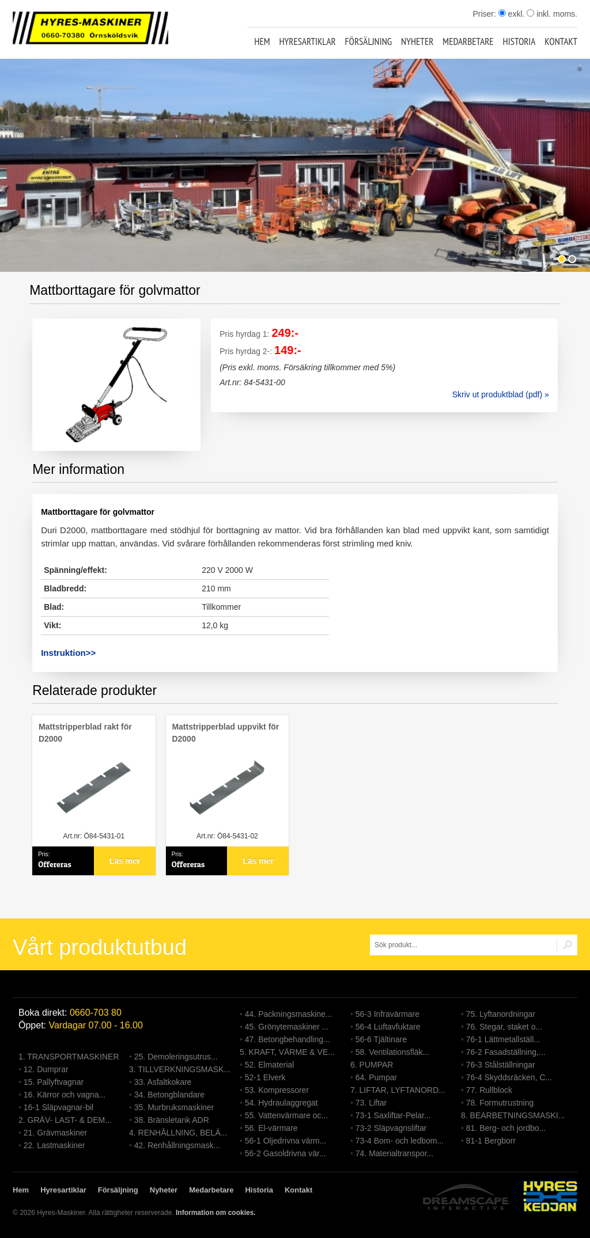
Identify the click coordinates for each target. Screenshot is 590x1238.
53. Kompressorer (277, 1090)
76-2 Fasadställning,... (506, 1052)
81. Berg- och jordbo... (506, 1128)
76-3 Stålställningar (500, 1064)
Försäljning (368, 41)
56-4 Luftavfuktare (388, 1026)
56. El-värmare (271, 1128)
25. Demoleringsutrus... (176, 1056)
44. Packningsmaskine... (288, 1014)
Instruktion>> (68, 653)
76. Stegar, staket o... (504, 1026)
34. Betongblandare (169, 1094)
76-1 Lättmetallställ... (503, 1039)
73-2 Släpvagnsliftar (391, 1128)
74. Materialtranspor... (394, 1153)
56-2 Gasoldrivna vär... (285, 1153)
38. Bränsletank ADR (171, 1120)
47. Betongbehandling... (287, 1039)
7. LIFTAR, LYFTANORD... (397, 1090)
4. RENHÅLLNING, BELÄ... (178, 1132)
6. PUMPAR (371, 1064)
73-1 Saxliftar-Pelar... (393, 1115)
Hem (262, 41)
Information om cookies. (216, 1213)
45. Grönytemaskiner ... (287, 1026)
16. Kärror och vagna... (64, 1094)
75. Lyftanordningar (500, 1014)
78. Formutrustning (500, 1102)
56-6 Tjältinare (381, 1039)
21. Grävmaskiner (55, 1132)
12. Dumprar (46, 1069)
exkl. (511, 13)
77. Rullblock (489, 1090)
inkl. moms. (552, 13)
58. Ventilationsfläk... (392, 1052)
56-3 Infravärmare (387, 1014)
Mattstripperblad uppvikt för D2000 (225, 732)
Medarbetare (467, 41)
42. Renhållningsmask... (177, 1145)
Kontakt (560, 41)
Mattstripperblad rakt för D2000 (85, 732)
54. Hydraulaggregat (281, 1102)
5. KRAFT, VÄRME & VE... (287, 1052)
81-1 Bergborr (491, 1140)
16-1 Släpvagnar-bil (58, 1107)
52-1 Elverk (265, 1077)
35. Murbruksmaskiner (174, 1107)
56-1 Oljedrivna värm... (286, 1140)
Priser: (485, 13)
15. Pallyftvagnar (54, 1082)
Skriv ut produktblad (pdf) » (500, 394)
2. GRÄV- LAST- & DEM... (65, 1120)
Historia (519, 41)
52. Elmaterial (269, 1064)
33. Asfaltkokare (163, 1082)
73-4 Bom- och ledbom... (399, 1140)
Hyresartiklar (307, 41)
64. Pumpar (376, 1077)
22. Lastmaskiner (54, 1145)
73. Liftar (371, 1102)
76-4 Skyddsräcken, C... (509, 1077)
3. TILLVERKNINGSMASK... (179, 1069)
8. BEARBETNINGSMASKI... (513, 1115)
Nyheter (417, 41)
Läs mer (125, 860)
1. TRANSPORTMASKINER (68, 1056)
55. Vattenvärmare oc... (286, 1115)
